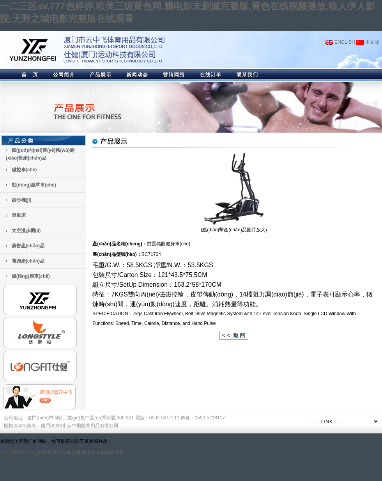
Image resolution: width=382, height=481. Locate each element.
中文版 (367, 42)
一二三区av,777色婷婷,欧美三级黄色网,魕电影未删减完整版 (62, 452)
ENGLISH (340, 42)
